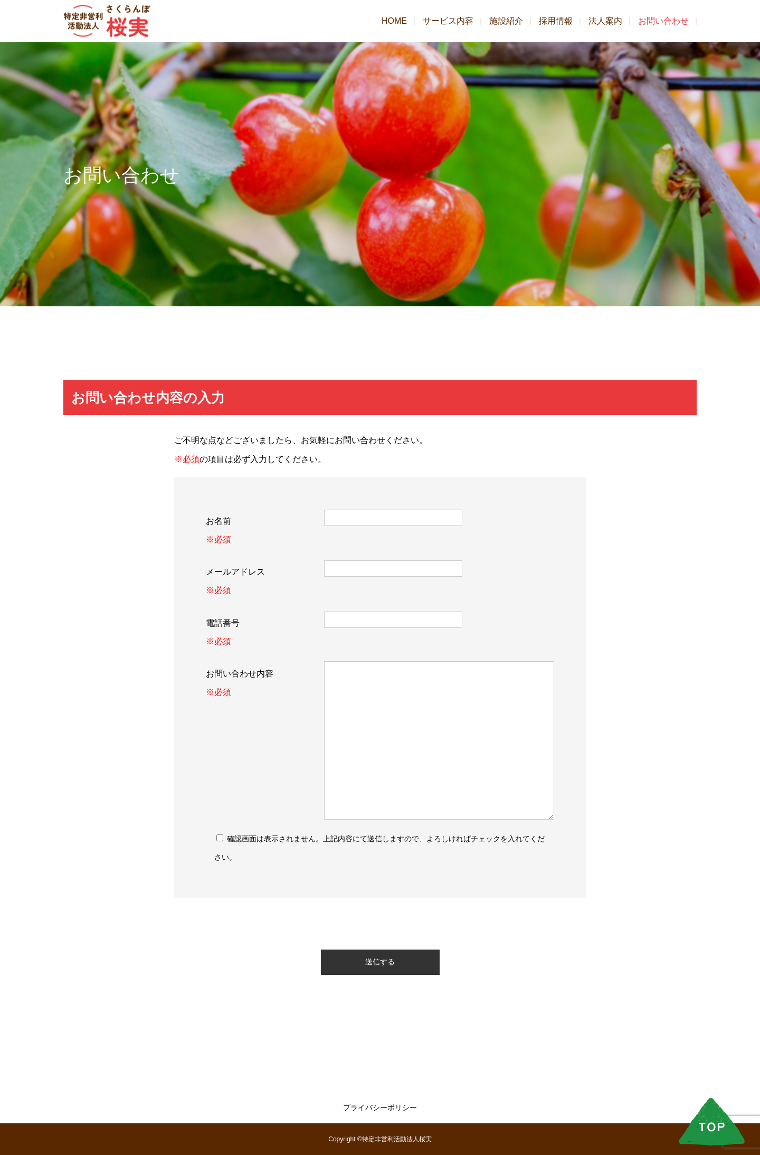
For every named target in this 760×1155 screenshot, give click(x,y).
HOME (394, 20)
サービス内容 (448, 20)
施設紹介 (506, 20)
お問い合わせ (663, 20)
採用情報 (556, 20)
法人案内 (605, 20)
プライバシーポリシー (380, 1107)
